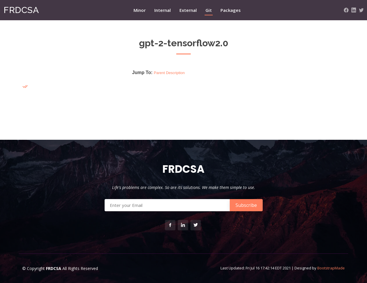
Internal (162, 10)
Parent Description (169, 73)
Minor (140, 10)
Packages (230, 10)
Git (208, 10)
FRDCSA (21, 10)
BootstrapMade (331, 268)
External (188, 10)
